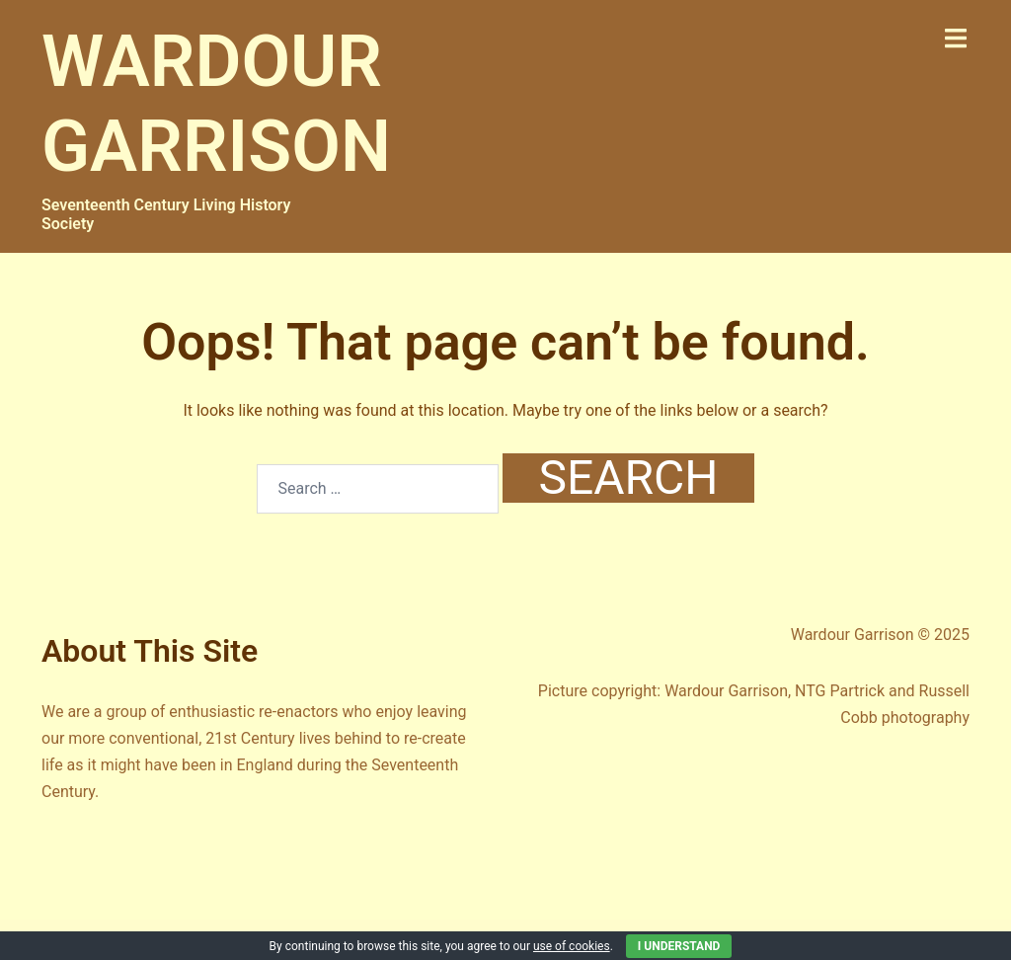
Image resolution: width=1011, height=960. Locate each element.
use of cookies (571, 946)
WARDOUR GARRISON (216, 104)
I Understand (679, 946)
